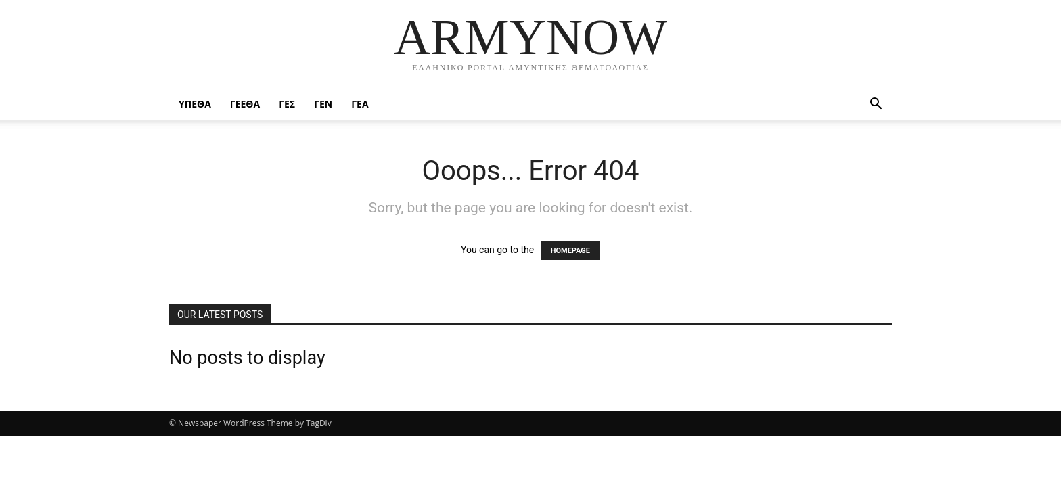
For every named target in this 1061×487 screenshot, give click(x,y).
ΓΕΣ (287, 103)
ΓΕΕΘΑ (245, 103)
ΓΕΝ (323, 103)
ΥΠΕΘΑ (195, 103)
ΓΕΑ (359, 103)
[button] (875, 105)
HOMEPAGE (570, 250)
